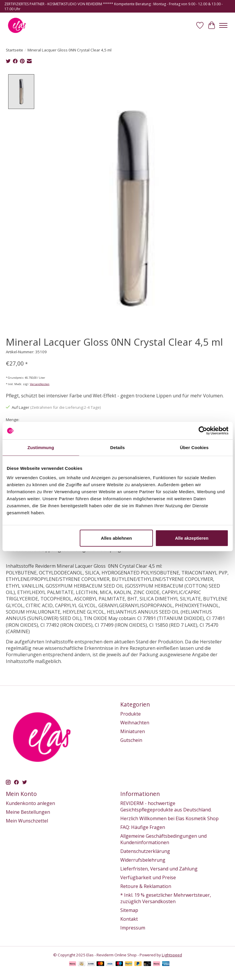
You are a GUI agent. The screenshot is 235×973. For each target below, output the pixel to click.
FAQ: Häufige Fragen (142, 827)
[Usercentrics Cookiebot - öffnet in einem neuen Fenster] (202, 430)
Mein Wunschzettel (27, 821)
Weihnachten (134, 722)
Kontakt (129, 919)
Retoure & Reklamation (145, 886)
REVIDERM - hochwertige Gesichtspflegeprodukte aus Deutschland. (166, 806)
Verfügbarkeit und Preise (148, 877)
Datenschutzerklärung (145, 851)
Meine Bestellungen (28, 812)
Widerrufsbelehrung (142, 860)
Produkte (130, 714)
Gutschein (131, 740)
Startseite (14, 50)
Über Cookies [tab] (194, 447)
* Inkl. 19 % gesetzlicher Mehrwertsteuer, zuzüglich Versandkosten (165, 898)
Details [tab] (117, 447)
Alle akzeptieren (191, 537)
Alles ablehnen (116, 537)
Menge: (12, 419)
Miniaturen (132, 731)
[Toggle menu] (223, 25)
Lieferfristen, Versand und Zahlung (159, 868)
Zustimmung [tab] (41, 447)
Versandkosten (39, 384)
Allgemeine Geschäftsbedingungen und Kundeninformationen (163, 839)
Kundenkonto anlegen (30, 803)
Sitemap (129, 910)
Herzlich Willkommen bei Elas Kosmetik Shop (169, 818)
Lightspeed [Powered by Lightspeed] (172, 955)
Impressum (132, 927)
